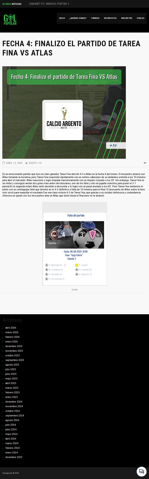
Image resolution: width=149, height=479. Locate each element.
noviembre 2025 (14, 350)
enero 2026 (11, 341)
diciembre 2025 (13, 346)
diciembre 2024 (13, 401)
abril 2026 (10, 327)
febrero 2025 (12, 392)
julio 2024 (10, 424)
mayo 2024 (11, 434)
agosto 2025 (12, 364)
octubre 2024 (12, 410)
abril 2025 (10, 383)
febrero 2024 (12, 447)
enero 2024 (11, 452)
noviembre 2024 (14, 406)
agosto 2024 (12, 420)
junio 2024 (11, 429)
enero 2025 (11, 397)
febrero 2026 (12, 337)
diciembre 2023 (13, 457)
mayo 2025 (11, 378)
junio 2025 (11, 374)
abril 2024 (10, 438)
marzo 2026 (11, 332)
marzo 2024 (11, 443)
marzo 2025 (11, 387)
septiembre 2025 (14, 360)
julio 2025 (10, 369)
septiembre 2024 (14, 415)
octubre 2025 (12, 355)
